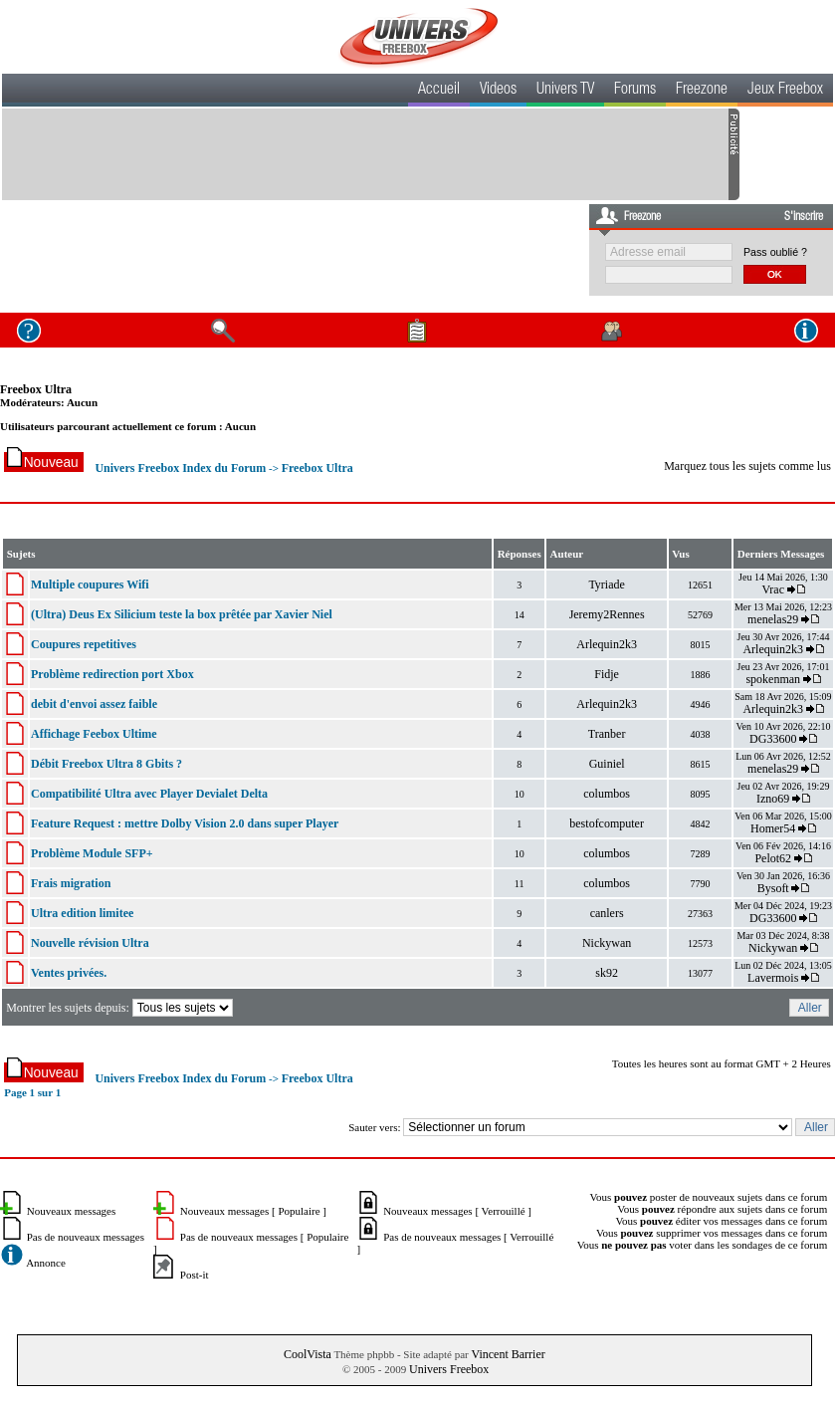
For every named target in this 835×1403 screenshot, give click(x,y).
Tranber (607, 734)
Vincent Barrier (507, 1354)
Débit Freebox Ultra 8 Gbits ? (106, 764)
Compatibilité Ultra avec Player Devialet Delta (149, 794)
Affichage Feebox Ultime (94, 734)
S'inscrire (803, 217)
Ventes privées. (68, 973)
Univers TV (565, 91)
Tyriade (606, 584)
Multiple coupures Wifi (90, 584)
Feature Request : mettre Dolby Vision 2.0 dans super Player (184, 823)
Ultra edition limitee (82, 913)
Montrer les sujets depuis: (121, 1008)
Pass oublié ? (775, 252)
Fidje (606, 674)
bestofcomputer (606, 823)
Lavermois (772, 978)
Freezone (702, 91)
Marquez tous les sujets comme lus (747, 466)
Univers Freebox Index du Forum (180, 468)
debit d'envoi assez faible (94, 704)
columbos (606, 794)
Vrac (772, 589)
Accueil (439, 91)
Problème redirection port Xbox (112, 674)
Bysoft (773, 888)
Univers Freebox (449, 1369)
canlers (607, 913)
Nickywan (606, 943)
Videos (498, 91)
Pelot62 (772, 858)
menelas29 (772, 619)
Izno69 (772, 799)
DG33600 (772, 739)
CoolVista (307, 1354)
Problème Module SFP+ (92, 853)
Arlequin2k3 (606, 644)
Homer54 (772, 828)
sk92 (606, 973)
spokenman (772, 679)
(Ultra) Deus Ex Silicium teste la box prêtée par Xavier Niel (181, 614)
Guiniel (607, 764)
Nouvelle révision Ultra (90, 943)
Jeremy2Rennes (607, 614)
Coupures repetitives (83, 644)
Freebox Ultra (36, 389)
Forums (635, 91)
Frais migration (70, 883)
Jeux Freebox (785, 91)
